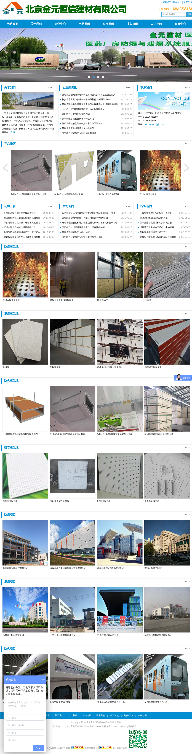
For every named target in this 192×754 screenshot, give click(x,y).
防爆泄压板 (55, 367)
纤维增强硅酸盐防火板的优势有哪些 (79, 133)
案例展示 (108, 23)
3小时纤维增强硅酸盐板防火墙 (159, 434)
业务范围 (132, 23)
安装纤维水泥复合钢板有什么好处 (78, 118)
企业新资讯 (70, 87)
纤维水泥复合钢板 (148, 194)
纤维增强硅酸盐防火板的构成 (76, 114)
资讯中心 (60, 23)
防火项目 (10, 648)
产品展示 (84, 23)
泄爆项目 (10, 581)
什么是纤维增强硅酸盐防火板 (154, 218)
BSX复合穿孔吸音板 (59, 501)
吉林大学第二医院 (153, 568)
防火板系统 (11, 380)
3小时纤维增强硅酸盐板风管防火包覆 (115, 434)
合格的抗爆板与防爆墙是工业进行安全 (22, 232)
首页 (47, 715)
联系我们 (146, 87)
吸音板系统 (11, 447)
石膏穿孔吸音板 (10, 501)
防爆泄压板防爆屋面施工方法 (154, 232)
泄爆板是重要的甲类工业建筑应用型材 (22, 237)
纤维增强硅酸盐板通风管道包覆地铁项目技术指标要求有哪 (90, 104)
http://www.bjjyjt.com (154, 124)
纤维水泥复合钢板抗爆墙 (61, 300)
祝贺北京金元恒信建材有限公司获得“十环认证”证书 (86, 99)
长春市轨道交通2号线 (60, 702)
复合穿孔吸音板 (152, 501)
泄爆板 (6, 367)
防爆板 (148, 300)
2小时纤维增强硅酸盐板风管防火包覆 (28, 194)
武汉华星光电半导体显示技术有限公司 (68, 568)
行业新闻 (146, 206)
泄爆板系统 (11, 313)
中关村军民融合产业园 (108, 635)
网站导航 (177, 2)
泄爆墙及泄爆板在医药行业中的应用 (157, 227)
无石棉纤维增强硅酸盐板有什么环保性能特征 (83, 109)
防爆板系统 (11, 246)
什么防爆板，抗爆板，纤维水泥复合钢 (22, 222)
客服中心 (180, 23)
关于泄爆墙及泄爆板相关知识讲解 (156, 222)
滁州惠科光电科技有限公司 (15, 568)
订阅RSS (128, 715)
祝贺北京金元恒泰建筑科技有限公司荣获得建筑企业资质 (88, 94)
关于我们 (36, 23)
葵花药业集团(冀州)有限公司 (110, 568)
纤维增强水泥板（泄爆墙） (110, 367)
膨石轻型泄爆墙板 (153, 367)
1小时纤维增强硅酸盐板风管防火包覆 (20, 434)
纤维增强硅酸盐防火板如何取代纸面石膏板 (82, 123)
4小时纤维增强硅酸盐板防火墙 (68, 194)
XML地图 (142, 715)
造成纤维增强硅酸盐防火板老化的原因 (22, 218)
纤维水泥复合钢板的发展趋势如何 (78, 128)
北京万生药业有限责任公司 (63, 635)
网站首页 (167, 2)
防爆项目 (10, 514)
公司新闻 (68, 206)
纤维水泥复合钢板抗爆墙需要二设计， (22, 227)
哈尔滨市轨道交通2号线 (108, 194)
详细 (12, 132)
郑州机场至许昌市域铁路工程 (111, 702)
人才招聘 (156, 23)
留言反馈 (187, 2)
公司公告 (10, 206)
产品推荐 (10, 143)
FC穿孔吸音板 (104, 501)
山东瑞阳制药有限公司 (13, 635)
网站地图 (86, 715)
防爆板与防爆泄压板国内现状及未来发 (158, 237)
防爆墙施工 (102, 300)
